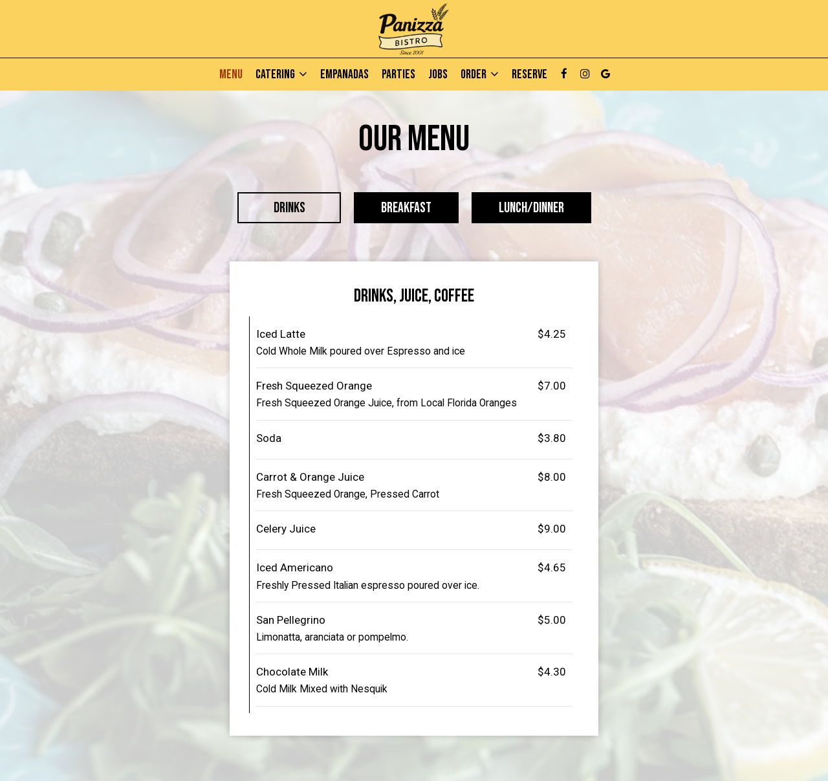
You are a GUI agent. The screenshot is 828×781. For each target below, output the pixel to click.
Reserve (529, 74)
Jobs (438, 74)
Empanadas (344, 74)
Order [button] (480, 74)
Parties (398, 74)
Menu (231, 74)
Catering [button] (281, 74)
